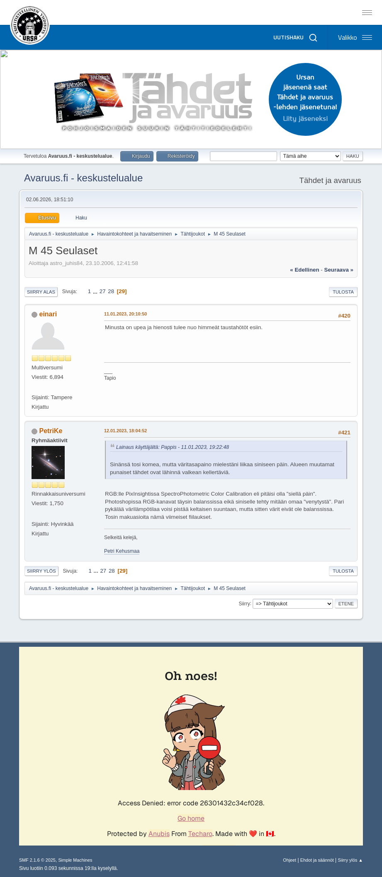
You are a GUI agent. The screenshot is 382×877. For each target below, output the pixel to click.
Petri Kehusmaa (121, 551)
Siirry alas (41, 291)
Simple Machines (75, 860)
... (96, 291)
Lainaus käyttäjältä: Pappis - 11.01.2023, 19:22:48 (172, 447)
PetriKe (51, 430)
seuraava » (338, 270)
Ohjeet (289, 860)
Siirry (244, 603)
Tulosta (343, 291)
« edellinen (304, 270)
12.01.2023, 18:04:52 (125, 430)
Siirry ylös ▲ (350, 860)
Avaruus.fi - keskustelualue (83, 177)
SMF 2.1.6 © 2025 (37, 860)
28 (111, 291)
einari (48, 314)
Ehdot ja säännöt (317, 860)
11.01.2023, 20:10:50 (125, 313)
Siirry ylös (41, 571)
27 (103, 291)
